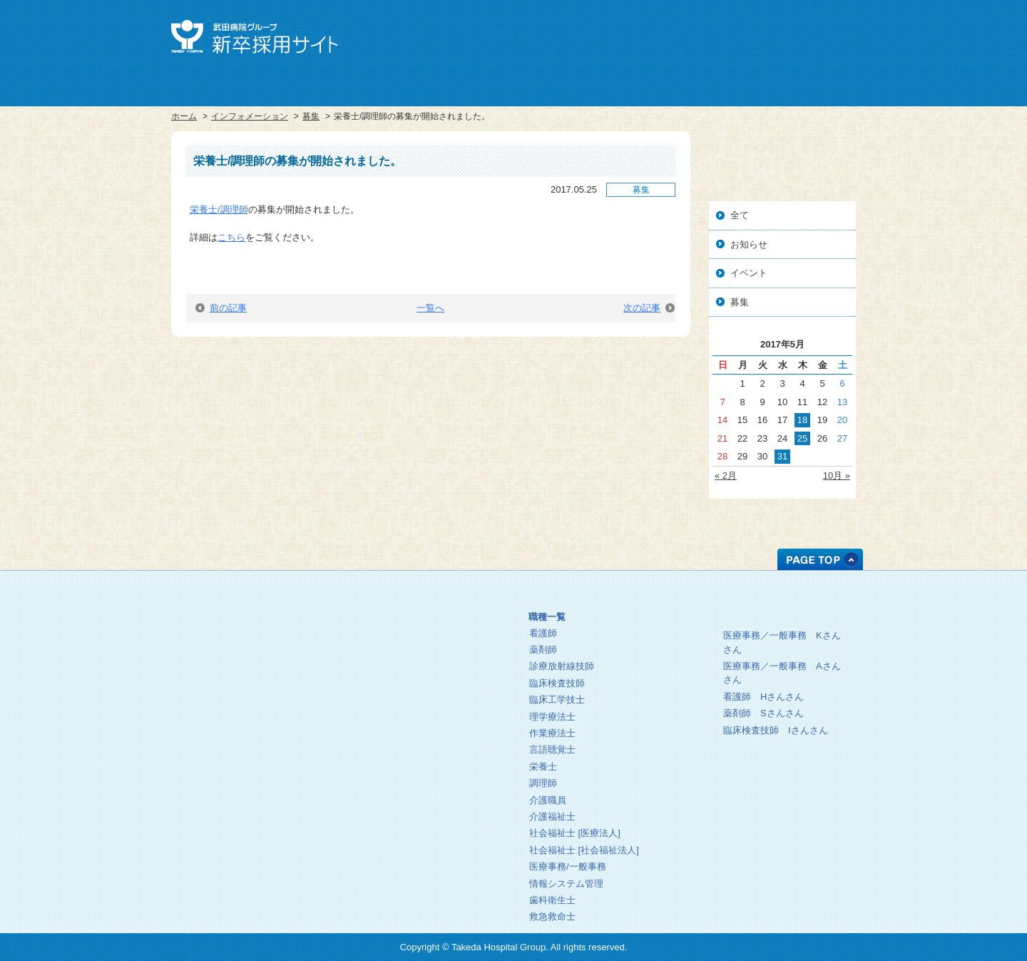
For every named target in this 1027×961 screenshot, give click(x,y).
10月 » (836, 475)
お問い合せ (824, 34)
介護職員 (547, 800)
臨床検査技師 (557, 683)
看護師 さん (763, 696)
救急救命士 (552, 916)
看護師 (543, 633)
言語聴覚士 (552, 749)
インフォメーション (249, 116)
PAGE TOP (820, 559)
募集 (311, 116)
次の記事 (649, 307)
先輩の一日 (769, 612)
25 (802, 438)
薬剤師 (543, 649)
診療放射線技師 (561, 666)
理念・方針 (416, 621)
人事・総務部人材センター (245, 691)
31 (782, 456)
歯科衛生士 (552, 900)
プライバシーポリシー (245, 714)
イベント (748, 273)
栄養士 (543, 766)
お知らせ (748, 244)
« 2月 (726, 475)
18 (802, 420)
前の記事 (221, 307)
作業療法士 (552, 733)
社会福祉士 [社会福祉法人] (584, 850)
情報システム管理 (566, 883)
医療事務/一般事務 (567, 866)
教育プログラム (416, 644)
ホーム (184, 116)
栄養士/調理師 (219, 209)
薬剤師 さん (763, 713)
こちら (231, 237)
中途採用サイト (761, 34)
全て (739, 215)
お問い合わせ (245, 738)
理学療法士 (552, 716)
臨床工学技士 (557, 699)
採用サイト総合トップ (245, 644)
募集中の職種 (613, 594)
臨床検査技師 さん (775, 730)
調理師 (543, 783)
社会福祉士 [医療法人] (574, 833)
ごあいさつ (416, 597)
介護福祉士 (552, 816)
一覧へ (430, 307)
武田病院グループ (697, 34)
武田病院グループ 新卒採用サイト (254, 37)
